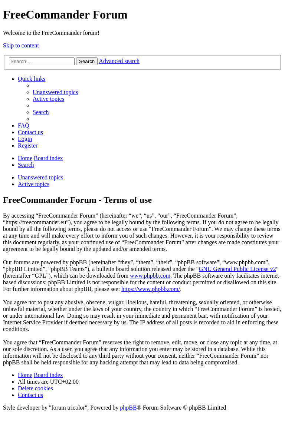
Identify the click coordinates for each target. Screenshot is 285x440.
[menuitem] (55, 92)
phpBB (128, 407)
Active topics (33, 184)
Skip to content (21, 45)
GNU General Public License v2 (237, 269)
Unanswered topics (40, 177)
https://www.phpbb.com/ (150, 289)
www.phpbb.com (150, 275)
